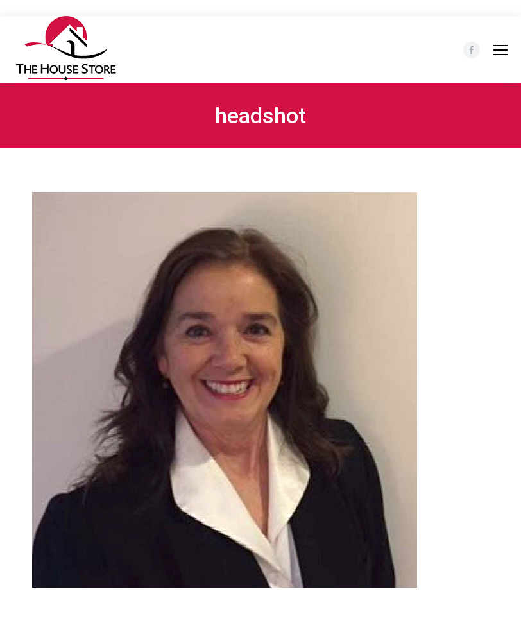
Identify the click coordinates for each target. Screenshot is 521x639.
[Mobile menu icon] (500, 50)
